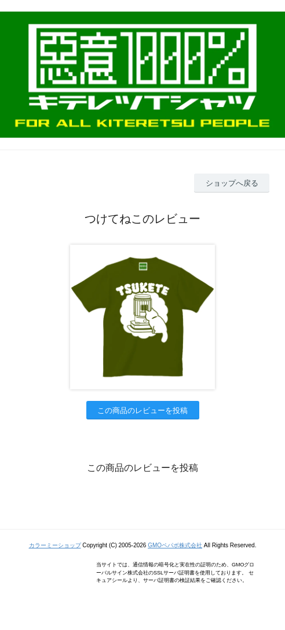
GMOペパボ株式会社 (175, 545)
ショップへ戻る (232, 183)
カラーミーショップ (55, 545)
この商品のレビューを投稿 (142, 410)
